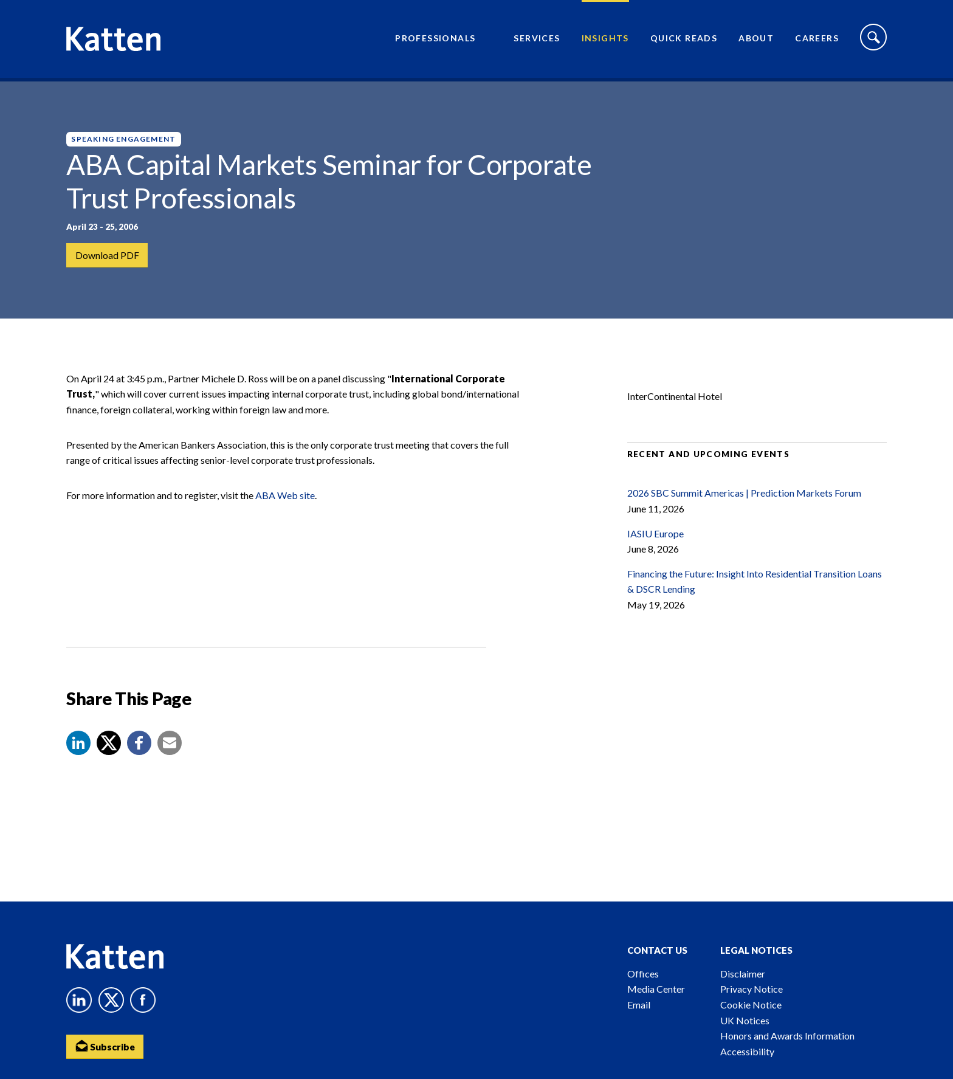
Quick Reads (683, 40)
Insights (605, 40)
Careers (817, 40)
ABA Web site (285, 502)
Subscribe (105, 1045)
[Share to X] (109, 749)
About (756, 40)
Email (638, 1004)
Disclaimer (742, 973)
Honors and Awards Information (787, 1035)
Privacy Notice (751, 989)
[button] (78, 749)
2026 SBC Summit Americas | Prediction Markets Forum (744, 499)
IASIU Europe (655, 540)
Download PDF (107, 255)
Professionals (435, 40)
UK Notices (744, 1020)
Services (537, 40)
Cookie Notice (751, 1004)
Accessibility (747, 1051)
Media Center (656, 989)
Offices (643, 973)
